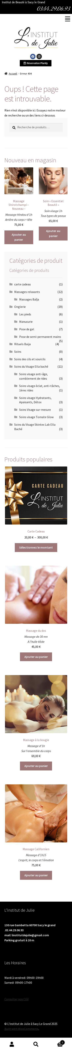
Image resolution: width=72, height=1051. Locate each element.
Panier (56, 1041)
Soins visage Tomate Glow (36, 417)
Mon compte (12, 1044)
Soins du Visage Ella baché (31, 366)
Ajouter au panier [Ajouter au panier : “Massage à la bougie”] (36, 766)
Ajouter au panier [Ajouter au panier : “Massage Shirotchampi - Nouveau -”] (19, 237)
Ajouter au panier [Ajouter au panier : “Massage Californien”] (36, 875)
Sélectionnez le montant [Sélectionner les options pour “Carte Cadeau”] (36, 547)
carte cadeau (22, 284)
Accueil (13, 73)
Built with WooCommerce (21, 1029)
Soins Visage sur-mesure (35, 410)
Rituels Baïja (22, 344)
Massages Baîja (29, 299)
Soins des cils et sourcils (30, 359)
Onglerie (20, 307)
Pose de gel (26, 329)
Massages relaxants (27, 292)
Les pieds (25, 314)
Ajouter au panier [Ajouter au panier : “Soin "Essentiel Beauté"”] (53, 233)
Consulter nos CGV (16, 999)
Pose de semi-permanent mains (40, 337)
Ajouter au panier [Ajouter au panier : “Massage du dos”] (36, 657)
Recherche (36, 1044)
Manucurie (26, 322)
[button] (67, 19)
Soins (17, 351)
